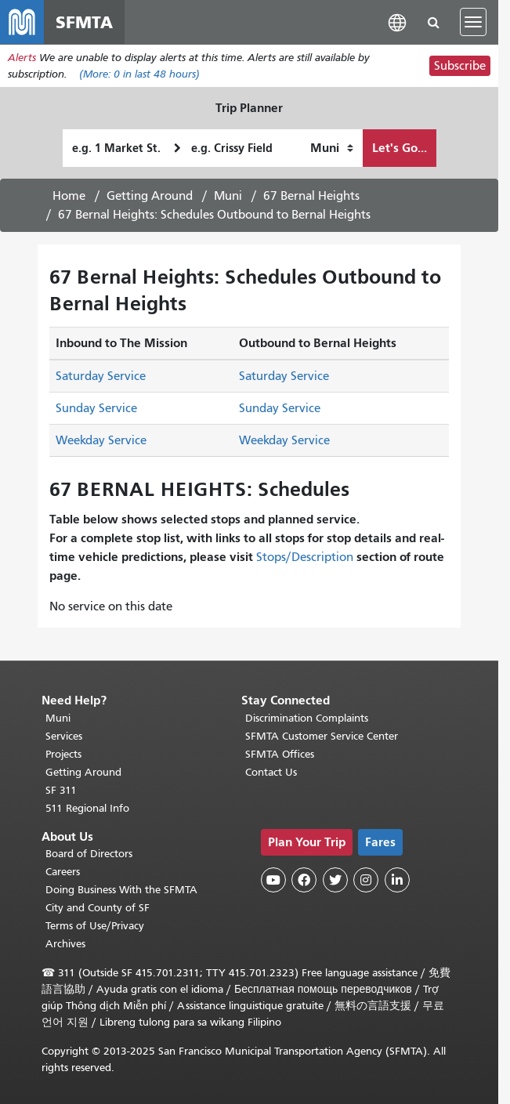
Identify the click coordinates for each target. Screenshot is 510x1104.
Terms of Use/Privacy (94, 925)
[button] (397, 21)
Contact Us (271, 772)
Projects (63, 754)
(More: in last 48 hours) (139, 74)
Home (68, 196)
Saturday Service (101, 376)
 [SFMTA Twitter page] (335, 880)
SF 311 (61, 790)
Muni (228, 196)
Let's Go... (399, 147)
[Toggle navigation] (473, 22)
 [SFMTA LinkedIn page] (397, 880)
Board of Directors (88, 853)
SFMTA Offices (279, 754)
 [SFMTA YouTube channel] (273, 880)
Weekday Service (101, 440)
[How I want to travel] (332, 148)
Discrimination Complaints (306, 718)
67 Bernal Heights (311, 196)
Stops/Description (304, 557)
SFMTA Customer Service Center (321, 736)
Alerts (22, 57)
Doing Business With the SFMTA (121, 889)
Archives (65, 943)
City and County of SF (97, 907)
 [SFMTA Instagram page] (365, 880)
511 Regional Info (87, 808)
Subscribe (460, 66)
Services (63, 736)
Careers (62, 871)
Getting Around (150, 196)
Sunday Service (96, 408)
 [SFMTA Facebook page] (304, 880)
